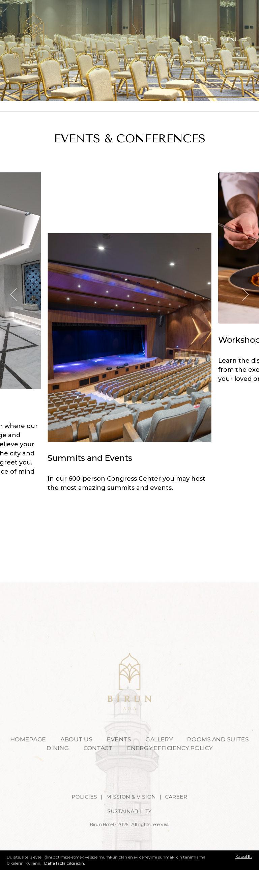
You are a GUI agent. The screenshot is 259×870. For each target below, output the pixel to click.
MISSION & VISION (131, 811)
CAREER (179, 811)
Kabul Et (243, 856)
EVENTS (118, 751)
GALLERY (161, 751)
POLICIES (81, 811)
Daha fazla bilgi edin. (64, 863)
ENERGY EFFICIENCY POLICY (172, 760)
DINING (53, 760)
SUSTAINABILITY (129, 827)
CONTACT (96, 760)
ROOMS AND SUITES (223, 751)
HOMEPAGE (22, 751)
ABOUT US (73, 751)
